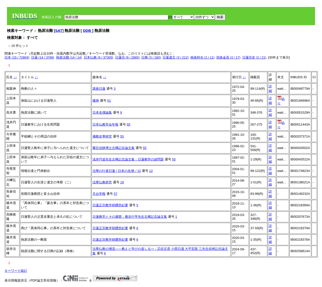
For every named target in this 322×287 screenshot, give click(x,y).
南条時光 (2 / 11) (202, 57)
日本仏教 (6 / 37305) (98, 57)
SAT (58, 30)
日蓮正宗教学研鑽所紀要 (110, 205)
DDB (87, 30)
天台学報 (98, 194)
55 (128, 124)
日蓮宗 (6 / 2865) (127, 57)
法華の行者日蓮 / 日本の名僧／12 (116, 171)
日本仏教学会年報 (105, 124)
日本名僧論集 (102, 112)
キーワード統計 (15, 271)
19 (122, 182)
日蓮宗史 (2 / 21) (254, 57)
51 (109, 100)
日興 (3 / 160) (151, 57)
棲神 (95, 100)
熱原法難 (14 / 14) (69, 57)
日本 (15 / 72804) (16, 57)
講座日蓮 (98, 88)
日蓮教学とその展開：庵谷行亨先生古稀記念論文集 (129, 216)
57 (115, 194)
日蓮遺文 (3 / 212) (175, 57)
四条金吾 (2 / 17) (228, 57)
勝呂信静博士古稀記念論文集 (113, 148)
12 (151, 171)
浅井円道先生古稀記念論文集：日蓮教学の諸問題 (128, 159)
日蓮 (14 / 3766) (42, 57)
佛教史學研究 (102, 136)
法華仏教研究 (102, 182)
